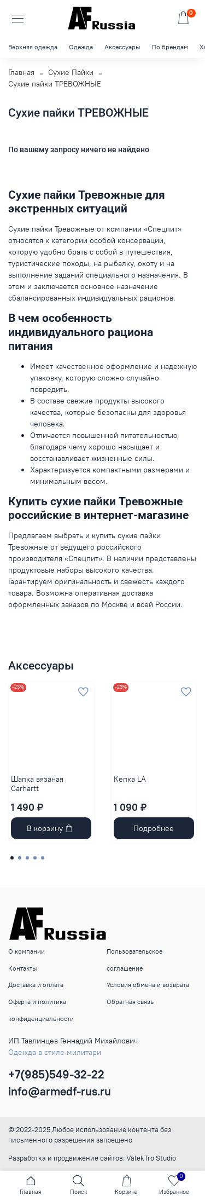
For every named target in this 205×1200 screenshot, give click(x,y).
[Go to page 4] (35, 857)
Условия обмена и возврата (148, 984)
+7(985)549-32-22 (56, 1074)
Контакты (22, 968)
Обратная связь (130, 1001)
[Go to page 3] (27, 857)
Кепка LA (130, 778)
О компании (26, 951)
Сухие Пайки (70, 72)
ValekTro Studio (151, 1158)
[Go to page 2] (19, 857)
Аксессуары (122, 47)
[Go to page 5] (42, 857)
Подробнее (153, 828)
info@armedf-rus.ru (59, 1091)
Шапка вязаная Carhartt (37, 783)
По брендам (170, 47)
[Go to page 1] (12, 857)
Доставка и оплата (35, 984)
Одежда (81, 47)
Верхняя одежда (32, 47)
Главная (21, 72)
